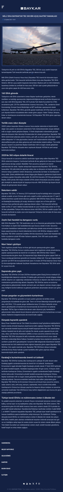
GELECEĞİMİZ (6, 456)
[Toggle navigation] (3, 7)
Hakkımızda (6, 443)
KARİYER (4, 462)
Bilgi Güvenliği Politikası (48, 489)
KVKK (38, 489)
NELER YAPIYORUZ (8, 449)
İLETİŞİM (4, 475)
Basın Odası (6, 468)
